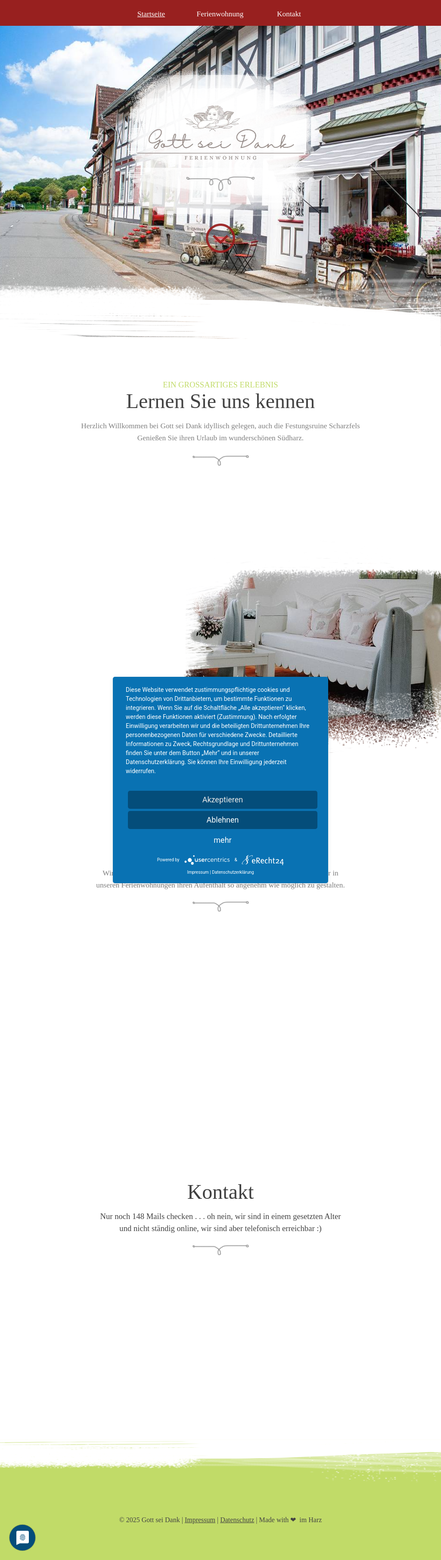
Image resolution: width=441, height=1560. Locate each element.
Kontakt (289, 14)
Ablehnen (222, 819)
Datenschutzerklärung (233, 872)
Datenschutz (237, 1519)
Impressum (200, 1519)
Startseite (151, 14)
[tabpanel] (220, 411)
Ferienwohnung (220, 14)
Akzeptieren (222, 799)
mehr (222, 839)
